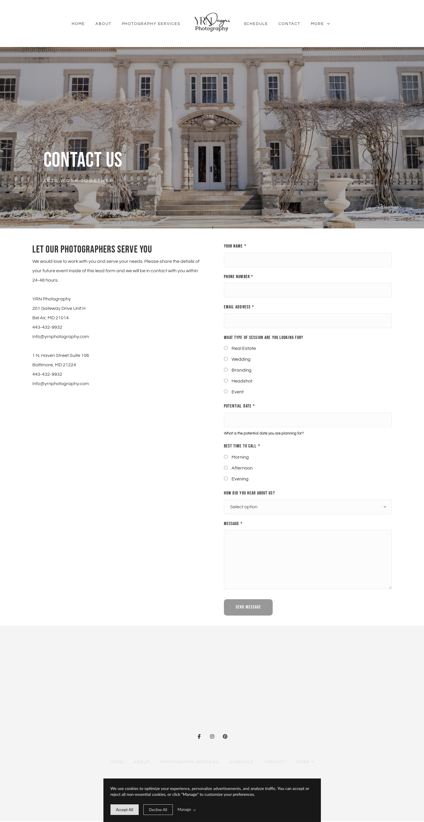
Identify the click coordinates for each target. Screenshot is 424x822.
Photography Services (151, 24)
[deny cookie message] (158, 809)
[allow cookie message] (124, 809)
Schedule (256, 24)
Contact (289, 24)
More (320, 24)
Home (78, 24)
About (103, 24)
